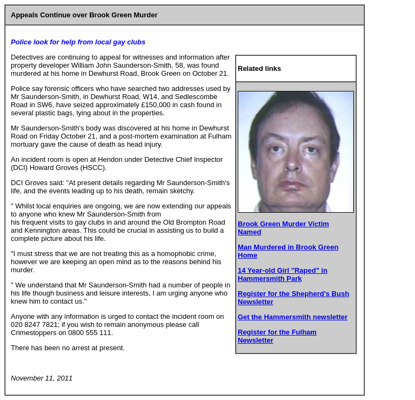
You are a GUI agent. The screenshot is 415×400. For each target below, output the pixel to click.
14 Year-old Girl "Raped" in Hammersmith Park (282, 274)
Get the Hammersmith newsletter (292, 317)
